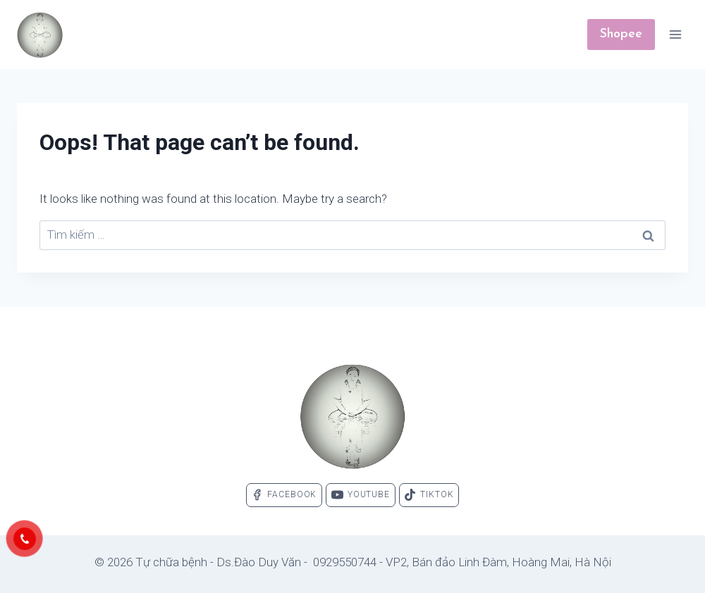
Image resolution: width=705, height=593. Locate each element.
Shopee (621, 34)
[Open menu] (675, 34)
